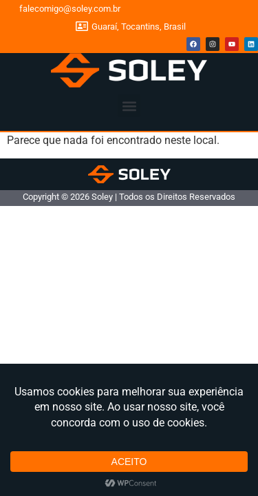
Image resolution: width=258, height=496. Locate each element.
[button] (129, 105)
